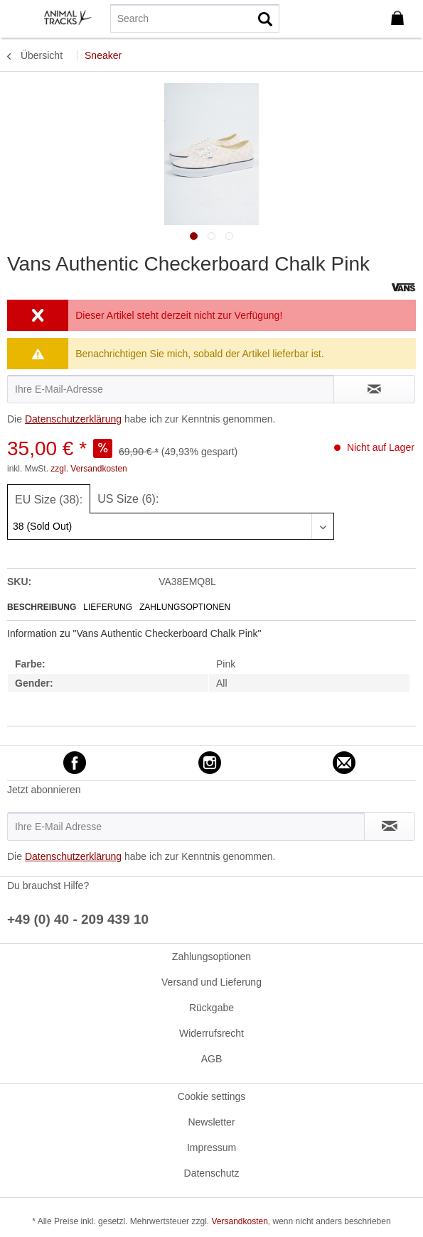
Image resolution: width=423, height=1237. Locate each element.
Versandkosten (239, 1221)
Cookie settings (212, 1096)
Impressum (211, 1147)
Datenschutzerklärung (73, 419)
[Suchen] (265, 18)
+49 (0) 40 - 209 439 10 (78, 919)
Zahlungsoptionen (184, 607)
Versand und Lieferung (211, 982)
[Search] (194, 18)
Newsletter (211, 1122)
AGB (212, 1058)
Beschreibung (41, 607)
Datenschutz (212, 1173)
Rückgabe (211, 1007)
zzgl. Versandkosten (88, 469)
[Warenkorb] (400, 18)
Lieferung (107, 607)
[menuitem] (20, 18)
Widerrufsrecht (211, 1033)
